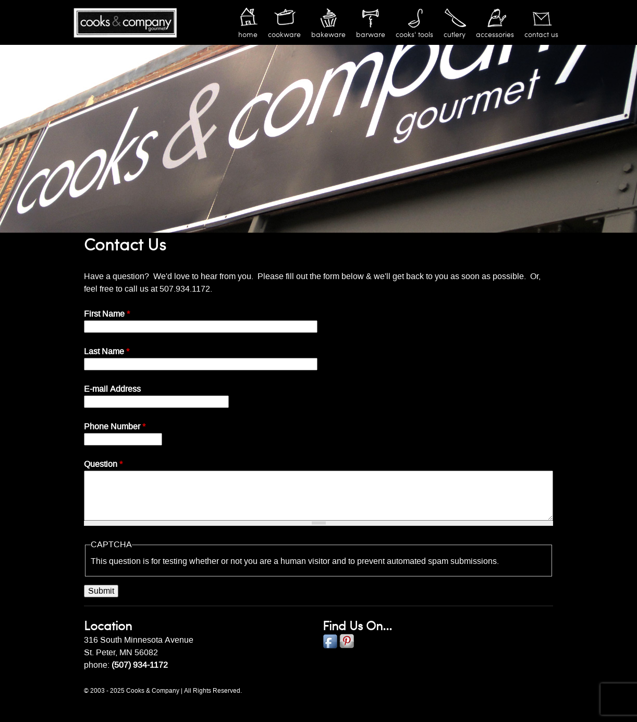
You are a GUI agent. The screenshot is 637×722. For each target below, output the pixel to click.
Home (248, 34)
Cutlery (455, 34)
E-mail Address (112, 389)
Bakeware (328, 34)
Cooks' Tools (414, 34)
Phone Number (114, 426)
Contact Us (541, 34)
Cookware (284, 34)
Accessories (495, 34)
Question (103, 464)
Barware (370, 34)
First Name (107, 314)
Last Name (106, 351)
